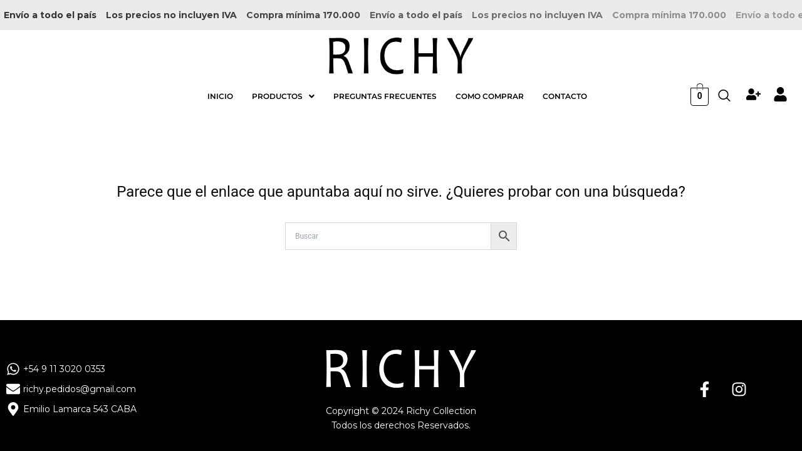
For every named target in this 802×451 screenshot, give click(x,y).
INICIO (220, 86)
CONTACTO (565, 86)
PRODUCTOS (283, 86)
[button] (283, 87)
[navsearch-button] (724, 87)
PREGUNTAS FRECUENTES (385, 86)
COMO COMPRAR (490, 86)
